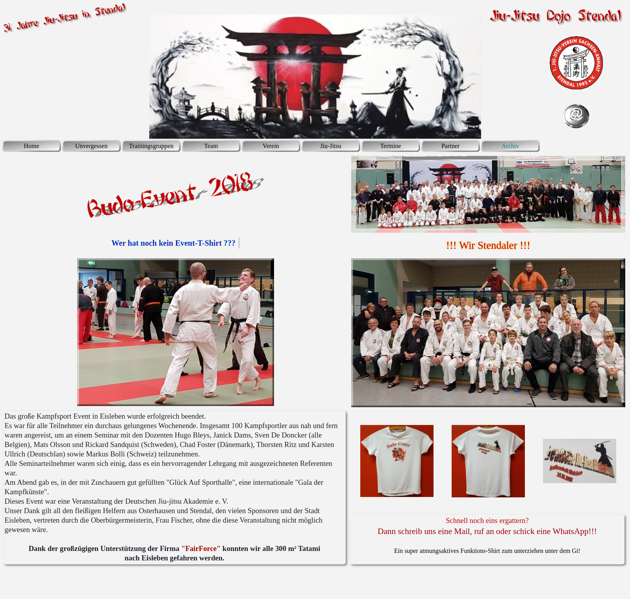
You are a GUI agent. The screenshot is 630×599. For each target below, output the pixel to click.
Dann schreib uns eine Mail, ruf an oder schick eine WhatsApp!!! (487, 531)
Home (31, 146)
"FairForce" (200, 548)
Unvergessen (91, 146)
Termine (390, 146)
